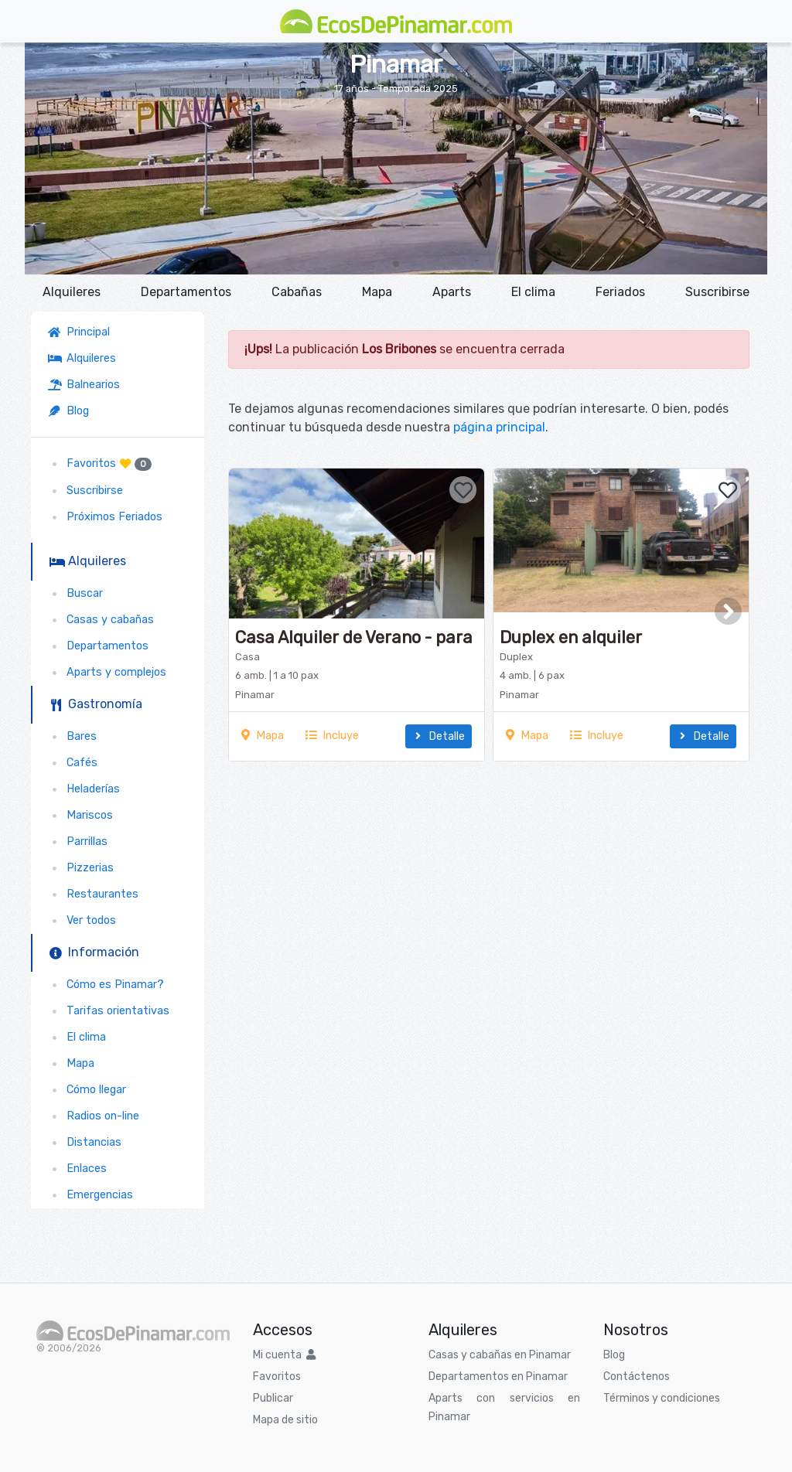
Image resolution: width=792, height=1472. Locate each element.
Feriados (620, 292)
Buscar (75, 593)
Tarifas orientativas (108, 1010)
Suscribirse (717, 292)
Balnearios (84, 384)
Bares (72, 736)
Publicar (273, 1398)
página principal (499, 427)
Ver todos (82, 920)
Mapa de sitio (285, 1419)
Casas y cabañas (101, 619)
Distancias (84, 1142)
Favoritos (100, 464)
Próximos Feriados (105, 516)
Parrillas (78, 841)
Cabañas (296, 292)
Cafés (72, 762)
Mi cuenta (284, 1354)
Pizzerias (81, 867)
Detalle (438, 736)
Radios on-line (93, 1116)
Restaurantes (93, 894)
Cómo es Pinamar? (106, 984)
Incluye (332, 735)
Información (94, 952)
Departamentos (186, 292)
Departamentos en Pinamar (498, 1376)
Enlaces (77, 1168)
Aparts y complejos (107, 672)
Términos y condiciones (661, 1398)
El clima (533, 292)
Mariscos (80, 815)
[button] (396, 264)
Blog (68, 410)
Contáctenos (636, 1376)
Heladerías (84, 789)
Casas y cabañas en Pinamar (499, 1354)
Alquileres (72, 292)
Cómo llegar (87, 1089)
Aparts (451, 292)
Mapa (377, 292)
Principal (82, 332)
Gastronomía (96, 704)
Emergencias (90, 1194)
